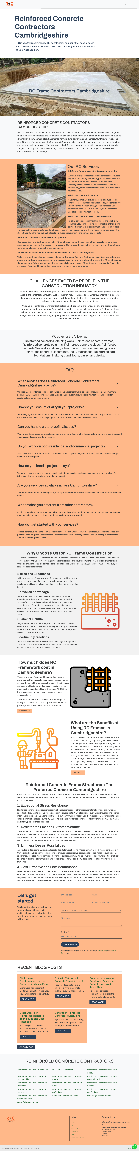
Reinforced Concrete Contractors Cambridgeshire (32, 1097)
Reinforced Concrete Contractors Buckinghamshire (102, 1077)
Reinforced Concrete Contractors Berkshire (32, 1084)
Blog (73, 1126)
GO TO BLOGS (26, 1047)
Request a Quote (129, 4)
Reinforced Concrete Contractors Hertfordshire (32, 1077)
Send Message (70, 944)
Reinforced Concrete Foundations (61, 4)
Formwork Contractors (108, 4)
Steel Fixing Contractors (28, 1102)
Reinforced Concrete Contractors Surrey (102, 1071)
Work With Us (76, 1129)
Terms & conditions (78, 1138)
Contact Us (24, 711)
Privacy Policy (102, 950)
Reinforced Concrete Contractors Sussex (102, 1084)
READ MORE (28, 999)
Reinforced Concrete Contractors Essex (67, 1077)
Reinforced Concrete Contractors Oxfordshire (67, 1090)
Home (42, 4)
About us (74, 1135)
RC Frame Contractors (86, 4)
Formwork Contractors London (66, 1096)
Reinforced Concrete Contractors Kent (67, 1084)
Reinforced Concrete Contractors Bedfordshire (102, 1090)
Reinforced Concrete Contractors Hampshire (32, 1090)
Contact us (75, 1132)
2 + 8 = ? (65, 932)
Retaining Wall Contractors (99, 1096)
